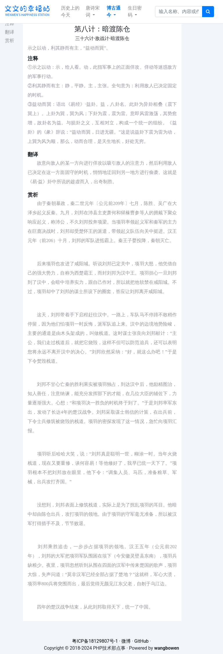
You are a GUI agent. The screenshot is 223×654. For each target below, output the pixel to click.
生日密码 (135, 11)
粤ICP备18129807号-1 (95, 641)
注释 (9, 23)
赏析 (9, 40)
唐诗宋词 (93, 11)
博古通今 (114, 11)
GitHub (141, 641)
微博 (126, 641)
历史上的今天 (70, 11)
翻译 (9, 32)
